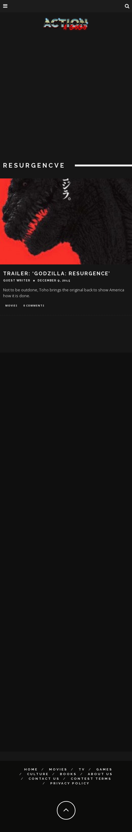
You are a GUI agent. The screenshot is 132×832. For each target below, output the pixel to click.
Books (68, 774)
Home (31, 769)
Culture (38, 774)
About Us (100, 774)
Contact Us (44, 778)
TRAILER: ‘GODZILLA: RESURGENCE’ (56, 274)
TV (82, 769)
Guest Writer (16, 280)
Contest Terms (91, 778)
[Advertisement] (63, 97)
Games (104, 769)
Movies (11, 305)
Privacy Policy (70, 783)
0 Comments (33, 305)
